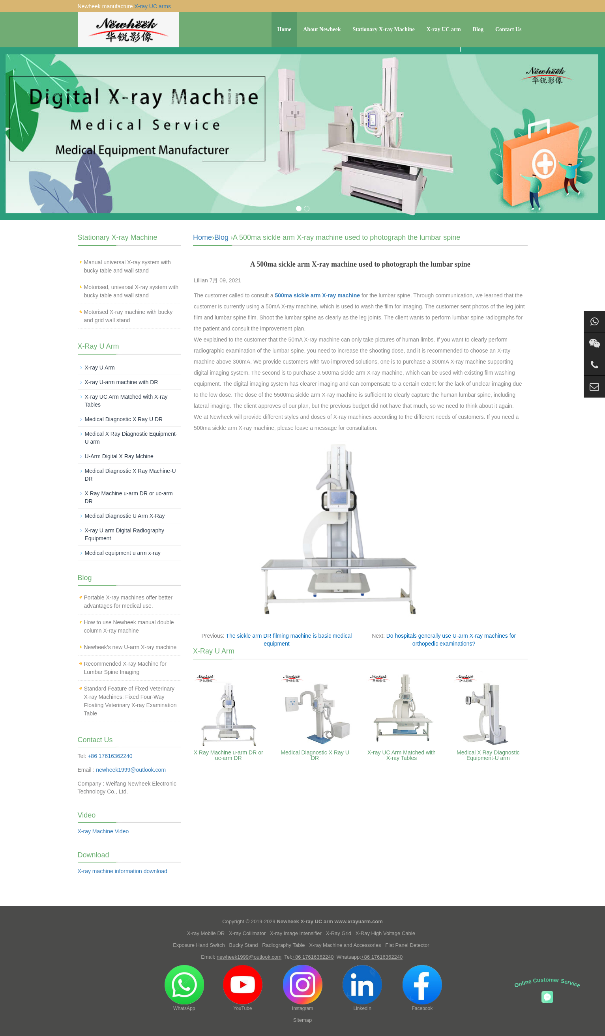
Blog (478, 29)
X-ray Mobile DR (206, 933)
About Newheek (322, 29)
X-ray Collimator (247, 933)
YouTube (242, 988)
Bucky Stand (243, 945)
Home (284, 29)
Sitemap (302, 1020)
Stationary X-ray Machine (384, 29)
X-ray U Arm (100, 367)
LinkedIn (362, 988)
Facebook (422, 988)
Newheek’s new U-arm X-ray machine (130, 647)
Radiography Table (283, 945)
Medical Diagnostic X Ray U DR (315, 755)
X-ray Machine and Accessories (345, 945)
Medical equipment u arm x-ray (123, 553)
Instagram (302, 988)
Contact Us (508, 29)
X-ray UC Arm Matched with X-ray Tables (401, 755)
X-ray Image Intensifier (296, 933)
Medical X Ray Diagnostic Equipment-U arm (488, 755)
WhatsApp (184, 988)
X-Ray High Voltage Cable (385, 933)
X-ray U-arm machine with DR (121, 382)
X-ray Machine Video (103, 831)
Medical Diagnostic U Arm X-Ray (125, 516)
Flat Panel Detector (407, 945)
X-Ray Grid (338, 933)
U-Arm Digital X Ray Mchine (119, 456)
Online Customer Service (547, 982)
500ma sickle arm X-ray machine (317, 295)
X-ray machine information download (122, 871)
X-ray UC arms (152, 6)
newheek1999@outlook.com (131, 770)
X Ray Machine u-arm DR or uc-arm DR (228, 755)
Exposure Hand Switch (199, 945)
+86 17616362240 (110, 756)
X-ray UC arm (444, 29)
